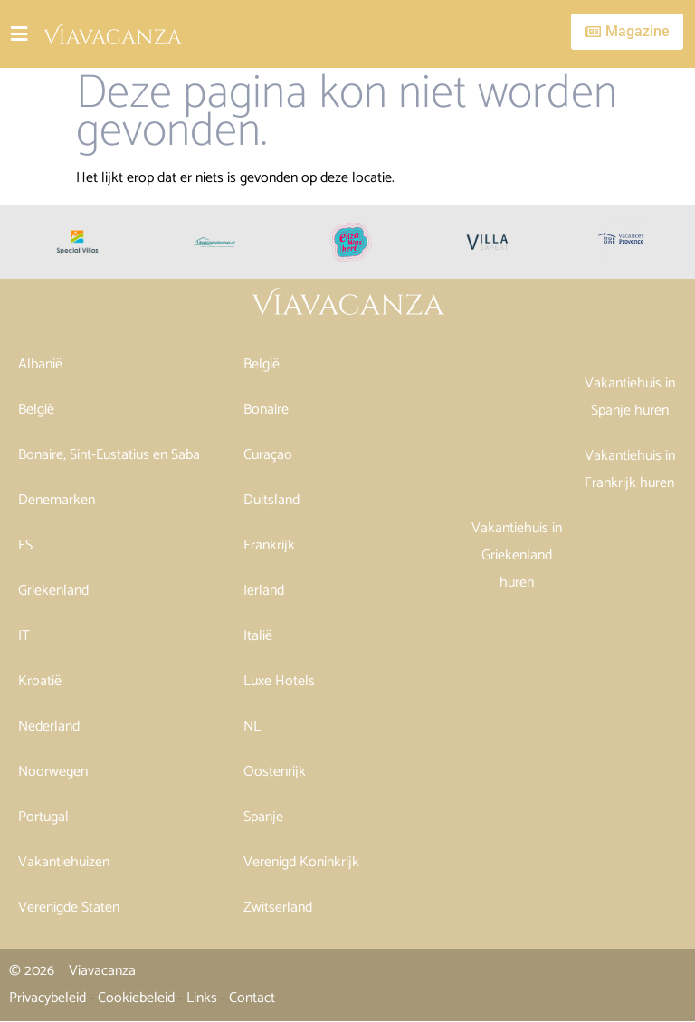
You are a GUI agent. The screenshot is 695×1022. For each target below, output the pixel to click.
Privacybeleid (47, 998)
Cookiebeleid (136, 998)
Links (201, 998)
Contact (252, 998)
